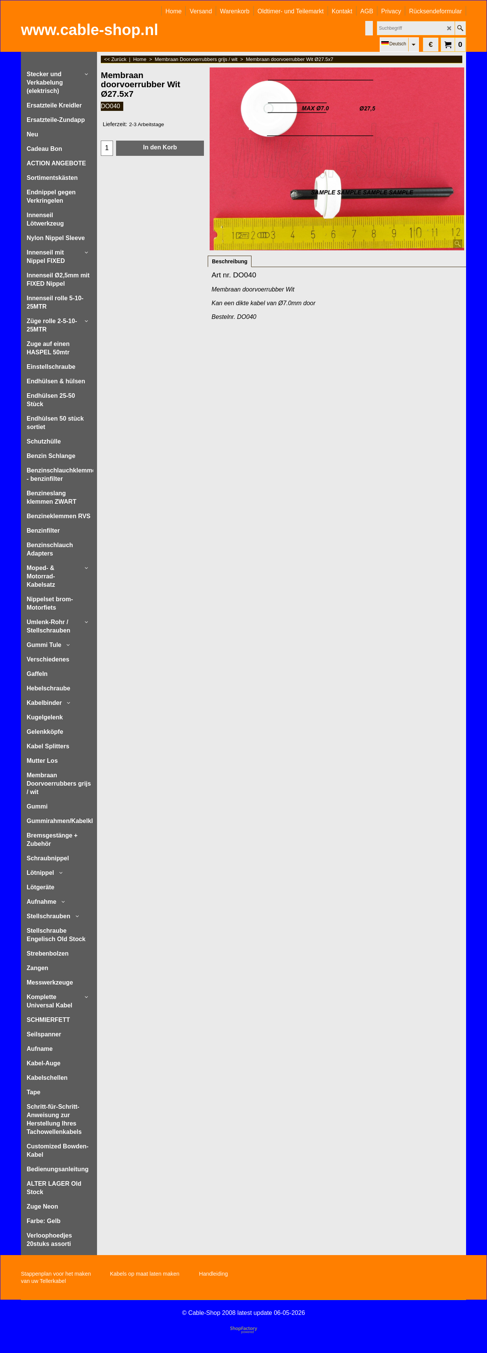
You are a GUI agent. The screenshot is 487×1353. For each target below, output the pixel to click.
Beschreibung (229, 261)
